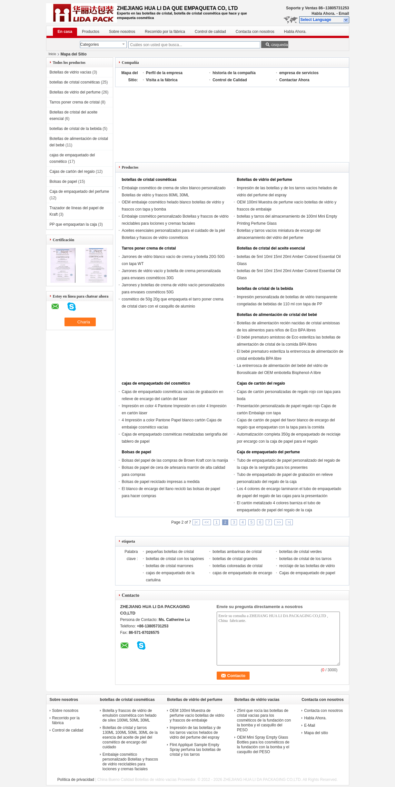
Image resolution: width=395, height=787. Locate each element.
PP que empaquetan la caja (73, 224)
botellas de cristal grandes (234, 558)
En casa (65, 31)
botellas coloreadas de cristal (237, 566)
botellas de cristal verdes (300, 551)
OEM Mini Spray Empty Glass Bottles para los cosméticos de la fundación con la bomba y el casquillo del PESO (263, 744)
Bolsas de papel (63, 181)
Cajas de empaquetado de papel (307, 573)
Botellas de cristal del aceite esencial (271, 248)
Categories (89, 44)
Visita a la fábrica (162, 80)
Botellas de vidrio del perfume (75, 92)
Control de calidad (210, 31)
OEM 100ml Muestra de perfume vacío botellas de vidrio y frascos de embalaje (197, 715)
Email (344, 13)
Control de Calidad (229, 80)
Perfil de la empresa (164, 73)
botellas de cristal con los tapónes (175, 558)
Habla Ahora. (323, 13)
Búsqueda (278, 44)
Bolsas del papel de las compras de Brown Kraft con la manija (175, 460)
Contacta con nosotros (255, 31)
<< (206, 522)
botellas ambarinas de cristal (237, 551)
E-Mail (309, 725)
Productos (90, 31)
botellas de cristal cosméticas (75, 82)
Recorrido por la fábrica (165, 31)
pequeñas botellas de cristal (170, 551)
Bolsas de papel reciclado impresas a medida (161, 481)
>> (278, 522)
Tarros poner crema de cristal (75, 102)
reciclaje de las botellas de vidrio (307, 566)
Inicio (52, 54)
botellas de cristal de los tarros (305, 558)
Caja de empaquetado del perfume (79, 191)
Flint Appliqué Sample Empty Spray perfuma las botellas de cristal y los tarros (195, 750)
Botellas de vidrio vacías (70, 72)
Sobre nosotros (122, 31)
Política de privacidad (75, 779)
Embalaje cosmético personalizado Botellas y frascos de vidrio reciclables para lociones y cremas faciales (130, 761)
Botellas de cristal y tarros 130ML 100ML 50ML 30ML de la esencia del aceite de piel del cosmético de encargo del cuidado (130, 737)
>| (289, 522)
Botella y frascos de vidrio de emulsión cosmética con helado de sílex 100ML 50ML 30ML (129, 715)
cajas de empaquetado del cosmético (156, 383)
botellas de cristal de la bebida (76, 128)
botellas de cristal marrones (169, 566)
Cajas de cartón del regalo (72, 171)
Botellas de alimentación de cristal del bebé (277, 314)
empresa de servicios (299, 73)
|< (196, 522)
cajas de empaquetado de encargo (242, 573)
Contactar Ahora (294, 80)
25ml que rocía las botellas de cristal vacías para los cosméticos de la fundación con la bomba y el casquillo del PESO (264, 720)
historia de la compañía (233, 73)
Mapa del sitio (316, 733)
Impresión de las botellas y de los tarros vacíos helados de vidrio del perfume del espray (195, 732)
